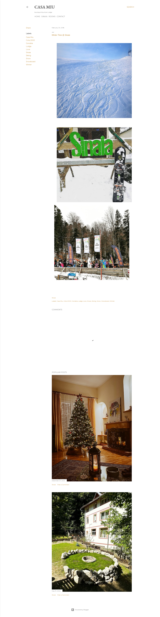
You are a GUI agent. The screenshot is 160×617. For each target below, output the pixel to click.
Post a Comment (63, 485)
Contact (61, 16)
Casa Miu (44, 7)
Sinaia (44, 16)
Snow (28, 58)
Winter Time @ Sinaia (61, 35)
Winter (29, 65)
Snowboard (30, 62)
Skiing (28, 55)
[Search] (130, 7)
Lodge (28, 46)
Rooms (52, 16)
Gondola (29, 43)
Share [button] (28, 28)
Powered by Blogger (80, 609)
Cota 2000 (30, 40)
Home (37, 16)
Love (28, 49)
